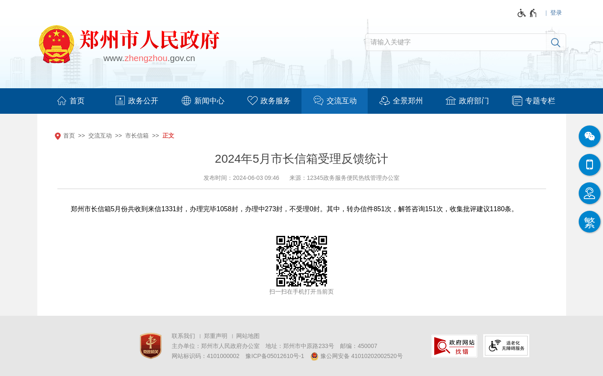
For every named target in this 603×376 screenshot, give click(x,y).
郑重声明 (215, 336)
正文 (168, 135)
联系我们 (183, 336)
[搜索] (556, 42)
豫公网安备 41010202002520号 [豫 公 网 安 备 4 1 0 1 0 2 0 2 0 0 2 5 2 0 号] (356, 356)
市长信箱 (137, 135)
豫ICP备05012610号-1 (274, 356)
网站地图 (248, 336)
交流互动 (100, 135)
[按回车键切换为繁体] (589, 222)
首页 (69, 135)
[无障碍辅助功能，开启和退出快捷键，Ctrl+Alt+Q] (527, 13)
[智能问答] (589, 193)
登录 (556, 12)
